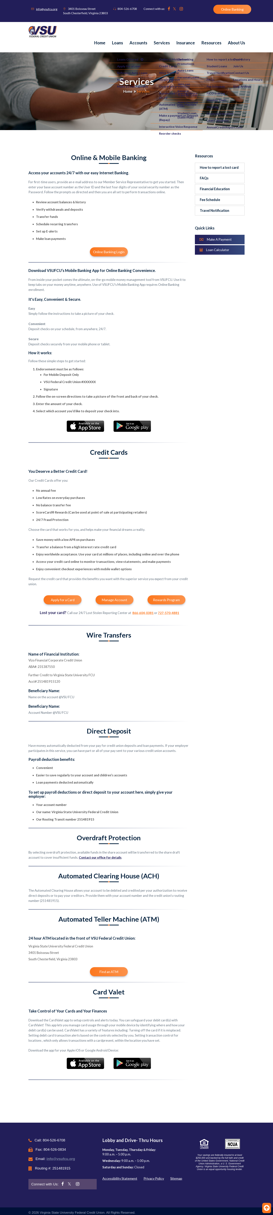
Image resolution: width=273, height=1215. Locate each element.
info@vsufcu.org (46, 9)
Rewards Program (166, 600)
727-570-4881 (168, 613)
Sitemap (176, 1178)
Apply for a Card (63, 600)
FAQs (204, 178)
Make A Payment (216, 239)
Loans (117, 42)
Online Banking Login (109, 252)
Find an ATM (108, 972)
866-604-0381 (143, 613)
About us (236, 42)
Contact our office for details (100, 857)
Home (99, 42)
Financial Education (215, 189)
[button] (218, 1144)
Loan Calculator (214, 250)
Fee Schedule (210, 200)
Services (162, 42)
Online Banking (232, 9)
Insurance (185, 42)
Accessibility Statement (119, 1178)
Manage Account (114, 600)
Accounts (138, 42)
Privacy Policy (154, 1178)
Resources (211, 42)
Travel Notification (214, 210)
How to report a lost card (219, 167)
